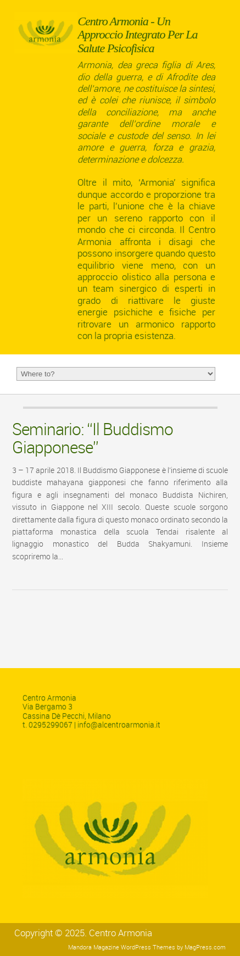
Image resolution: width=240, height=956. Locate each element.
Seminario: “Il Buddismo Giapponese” (92, 439)
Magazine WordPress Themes (134, 947)
